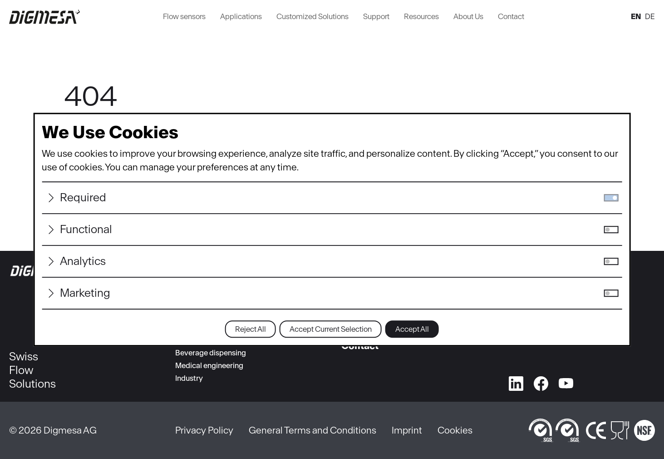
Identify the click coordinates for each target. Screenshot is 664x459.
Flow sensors (184, 16)
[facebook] (541, 382)
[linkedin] (516, 382)
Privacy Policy (204, 430)
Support (376, 16)
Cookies (455, 430)
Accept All (412, 329)
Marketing (85, 293)
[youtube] (566, 382)
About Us (468, 16)
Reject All (250, 329)
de (650, 16)
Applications (241, 16)
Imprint (407, 430)
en (636, 16)
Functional (86, 229)
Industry (189, 378)
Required (83, 197)
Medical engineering (209, 365)
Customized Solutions (312, 16)
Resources (421, 16)
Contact (511, 16)
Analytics (83, 261)
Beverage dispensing (210, 352)
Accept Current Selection (331, 329)
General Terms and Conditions (312, 430)
